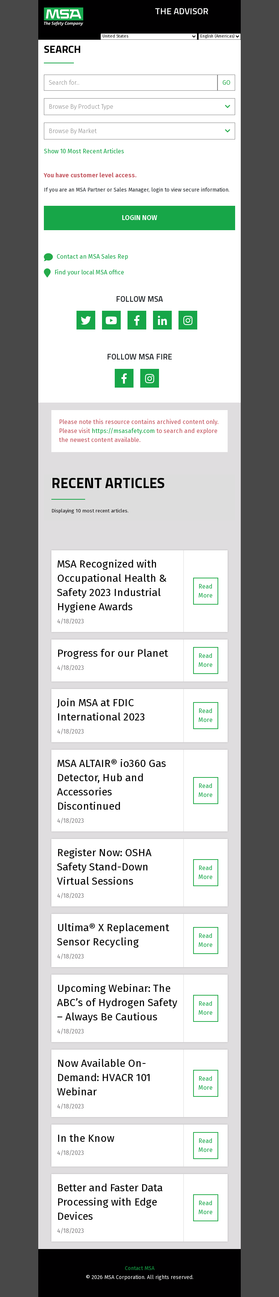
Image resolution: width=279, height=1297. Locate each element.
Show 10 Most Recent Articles (84, 151)
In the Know (85, 1138)
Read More (205, 591)
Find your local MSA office (89, 272)
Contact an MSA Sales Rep (92, 256)
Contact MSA (139, 1268)
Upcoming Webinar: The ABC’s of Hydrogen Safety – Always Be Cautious (117, 1002)
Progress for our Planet (112, 653)
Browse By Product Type (139, 106)
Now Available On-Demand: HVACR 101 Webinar (104, 1077)
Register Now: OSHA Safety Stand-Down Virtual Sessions (104, 866)
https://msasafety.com (123, 430)
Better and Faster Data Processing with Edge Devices (110, 1202)
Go (226, 82)
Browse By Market (139, 131)
